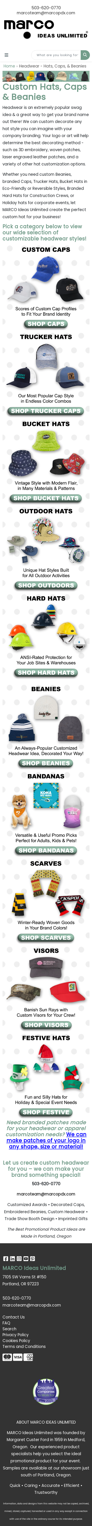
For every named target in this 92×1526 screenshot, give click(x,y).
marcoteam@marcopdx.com (46, 13)
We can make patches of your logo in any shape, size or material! (46, 1140)
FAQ (6, 1323)
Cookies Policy (16, 1341)
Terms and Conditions (24, 1346)
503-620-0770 (46, 8)
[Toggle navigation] (6, 55)
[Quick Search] (56, 55)
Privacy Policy (16, 1335)
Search (9, 1329)
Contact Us (14, 1317)
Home (9, 66)
